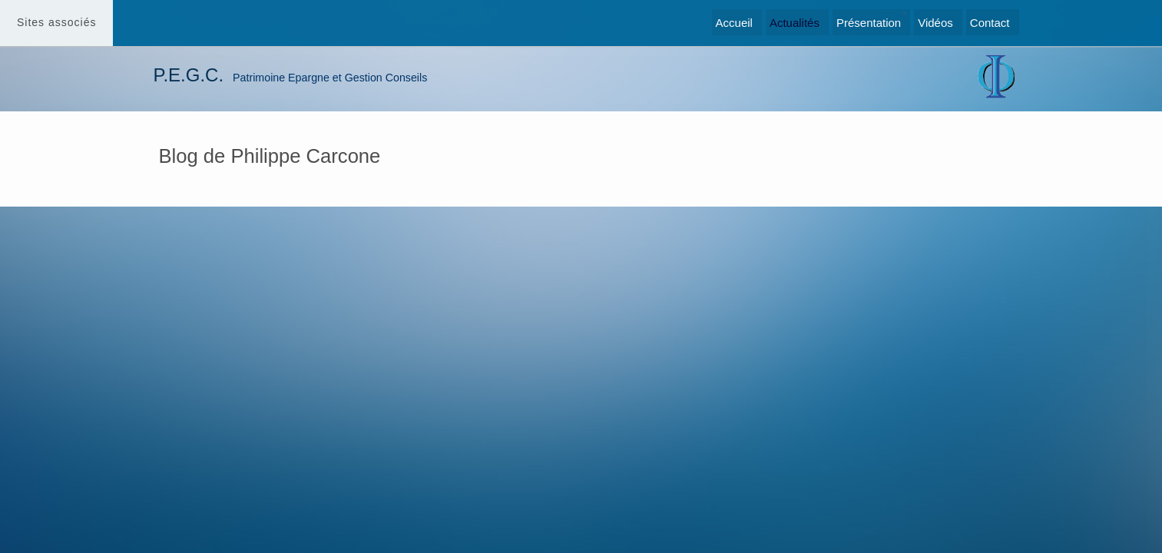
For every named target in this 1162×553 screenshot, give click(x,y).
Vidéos (935, 22)
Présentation (868, 22)
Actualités (794, 22)
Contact (990, 22)
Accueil (734, 22)
